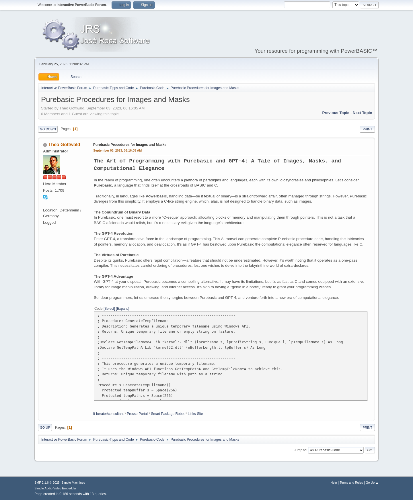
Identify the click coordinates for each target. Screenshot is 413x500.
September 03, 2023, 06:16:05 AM (117, 150)
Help (334, 482)
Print (367, 129)
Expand (123, 309)
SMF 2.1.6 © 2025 (47, 482)
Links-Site (195, 414)
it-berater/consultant (108, 414)
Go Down (48, 129)
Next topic (362, 113)
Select (109, 309)
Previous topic (335, 113)
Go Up (45, 427)
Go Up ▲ (372, 482)
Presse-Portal (137, 414)
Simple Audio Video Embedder (55, 488)
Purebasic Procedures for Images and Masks (129, 145)
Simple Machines (73, 482)
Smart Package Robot (167, 414)
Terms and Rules (351, 482)
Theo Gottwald (64, 144)
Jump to (300, 450)
